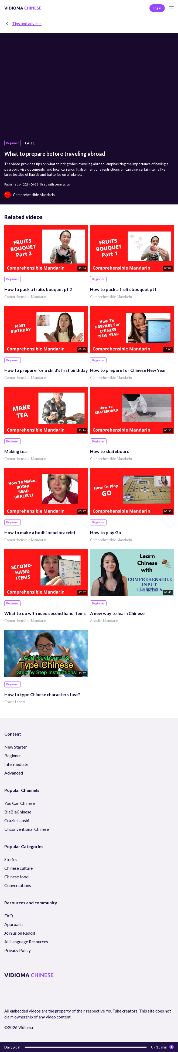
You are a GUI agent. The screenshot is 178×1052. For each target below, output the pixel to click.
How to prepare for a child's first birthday (46, 370)
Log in (157, 8)
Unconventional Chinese (26, 829)
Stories (10, 859)
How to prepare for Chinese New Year (128, 370)
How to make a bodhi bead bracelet (40, 532)
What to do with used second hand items (45, 613)
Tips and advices (27, 23)
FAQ (8, 915)
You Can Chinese (19, 803)
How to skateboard (109, 451)
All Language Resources (26, 941)
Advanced (13, 772)
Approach (13, 924)
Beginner (12, 755)
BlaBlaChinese (17, 811)
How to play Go (105, 532)
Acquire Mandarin (104, 620)
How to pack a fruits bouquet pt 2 (38, 289)
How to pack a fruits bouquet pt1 (123, 289)
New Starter (15, 746)
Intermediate (16, 764)
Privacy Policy (17, 950)
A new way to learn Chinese (117, 613)
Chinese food (16, 876)
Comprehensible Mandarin (25, 297)
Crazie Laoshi (14, 702)
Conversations (17, 885)
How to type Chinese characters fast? (42, 694)
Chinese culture (18, 868)
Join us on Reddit (19, 932)
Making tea (15, 451)
